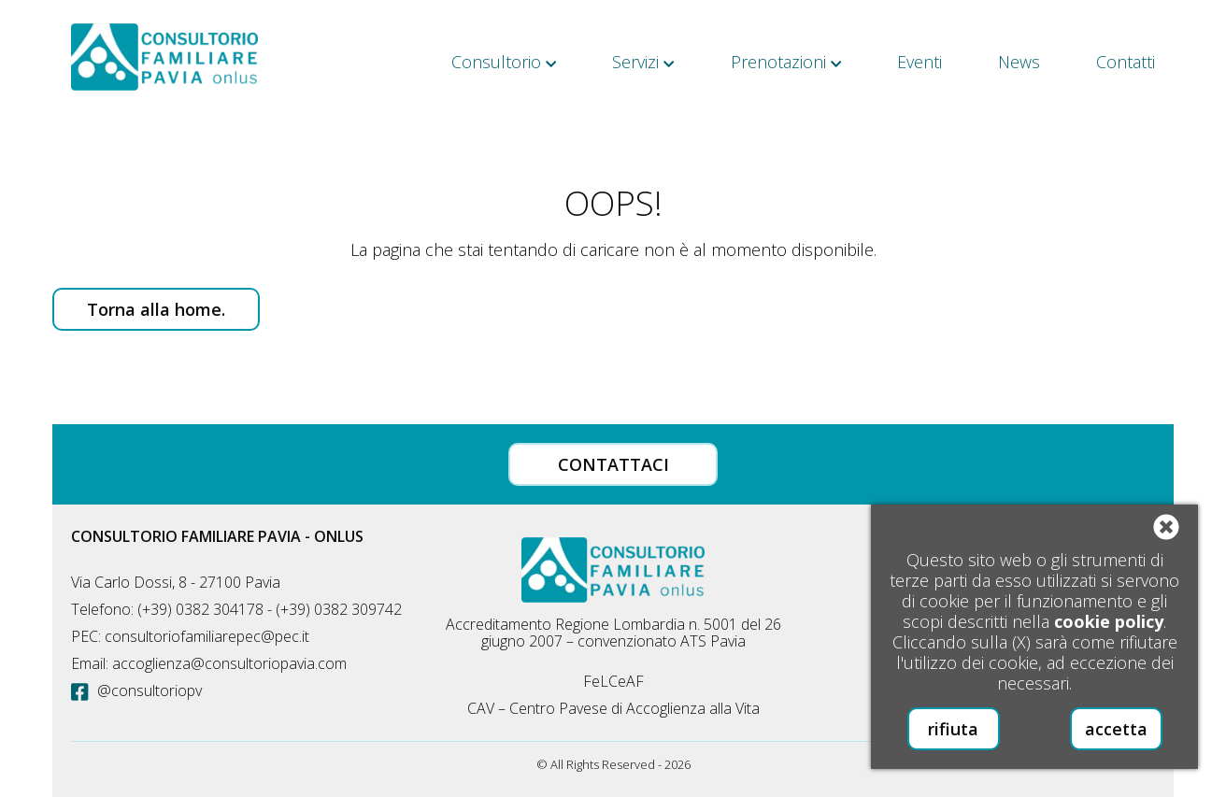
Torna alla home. (156, 309)
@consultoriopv (136, 690)
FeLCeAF (613, 681)
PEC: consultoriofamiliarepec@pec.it (190, 636)
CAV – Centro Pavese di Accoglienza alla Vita (613, 708)
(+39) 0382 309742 (339, 609)
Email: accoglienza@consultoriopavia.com (209, 663)
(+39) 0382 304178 (200, 609)
